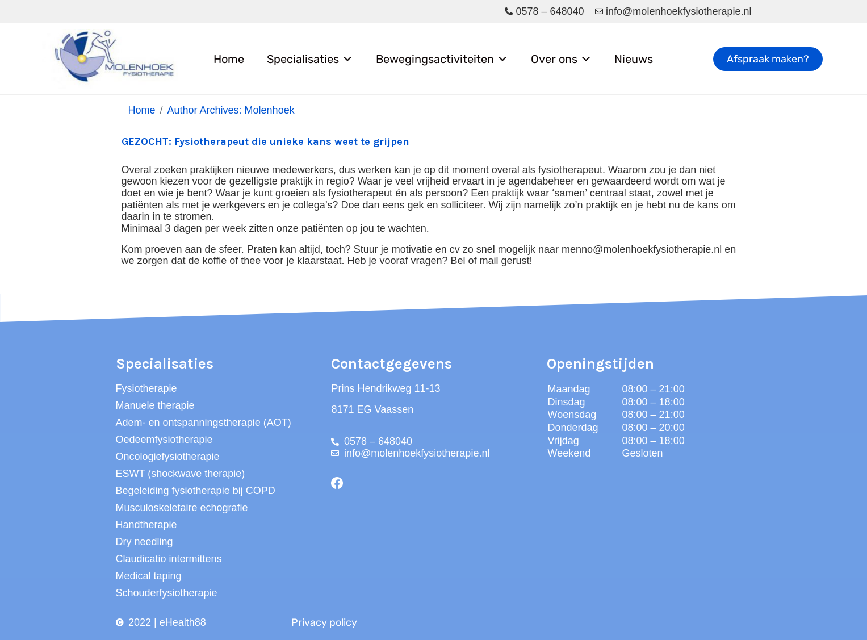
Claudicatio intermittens (169, 558)
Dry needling (144, 541)
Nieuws (633, 59)
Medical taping (149, 576)
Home (228, 59)
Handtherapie (146, 524)
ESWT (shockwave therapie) (180, 473)
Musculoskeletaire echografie (182, 507)
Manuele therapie (155, 405)
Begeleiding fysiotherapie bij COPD (195, 490)
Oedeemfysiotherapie (164, 439)
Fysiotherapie (146, 388)
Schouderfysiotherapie (166, 593)
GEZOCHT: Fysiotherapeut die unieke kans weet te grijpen (265, 141)
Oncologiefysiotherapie (168, 456)
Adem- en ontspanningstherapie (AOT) (203, 422)
